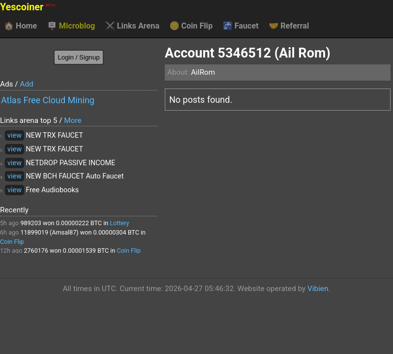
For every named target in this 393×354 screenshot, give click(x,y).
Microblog (71, 26)
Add (26, 84)
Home (20, 26)
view (14, 135)
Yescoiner (27, 7)
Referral (289, 26)
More (72, 120)
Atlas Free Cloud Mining (47, 100)
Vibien (317, 288)
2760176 (36, 250)
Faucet (241, 26)
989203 (30, 223)
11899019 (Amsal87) (49, 232)
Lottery (119, 223)
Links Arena (132, 26)
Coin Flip (191, 26)
